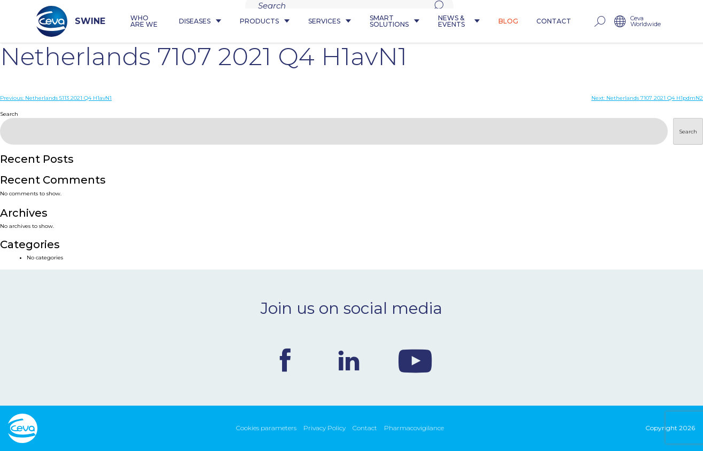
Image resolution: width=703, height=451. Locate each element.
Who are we (119, 21)
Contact (582, 22)
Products (251, 21)
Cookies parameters (266, 428)
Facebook (285, 360)
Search (9, 113)
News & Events (477, 21)
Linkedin (348, 360)
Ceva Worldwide (674, 21)
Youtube (415, 360)
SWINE (42, 21)
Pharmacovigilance (414, 428)
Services (316, 21)
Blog (536, 22)
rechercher (628, 21)
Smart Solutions (392, 21)
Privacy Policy (324, 428)
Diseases (186, 21)
